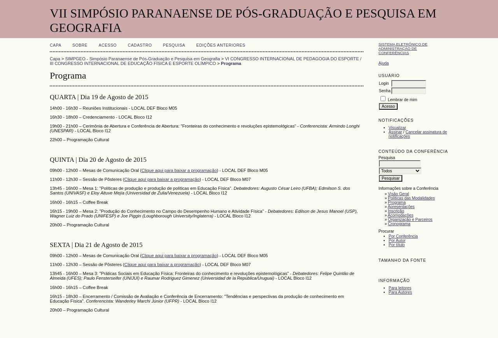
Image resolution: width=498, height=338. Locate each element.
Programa (397, 202)
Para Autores (400, 292)
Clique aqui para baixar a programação (179, 170)
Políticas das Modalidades (411, 198)
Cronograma (399, 224)
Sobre (80, 45)
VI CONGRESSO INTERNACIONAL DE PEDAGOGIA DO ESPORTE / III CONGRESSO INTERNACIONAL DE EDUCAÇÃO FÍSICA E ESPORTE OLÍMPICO (205, 61)
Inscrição (396, 211)
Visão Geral (398, 194)
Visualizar (397, 128)
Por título (397, 245)
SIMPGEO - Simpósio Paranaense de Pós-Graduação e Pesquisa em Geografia (142, 58)
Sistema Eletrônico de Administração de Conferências (403, 48)
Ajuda (384, 63)
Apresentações (401, 207)
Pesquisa (174, 45)
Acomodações (401, 215)
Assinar (395, 132)
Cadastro (140, 45)
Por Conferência (403, 236)
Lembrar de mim (402, 100)
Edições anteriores (220, 45)
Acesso (108, 45)
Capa (55, 45)
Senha (385, 91)
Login (384, 83)
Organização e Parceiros (410, 219)
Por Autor (397, 240)
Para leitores (400, 288)
